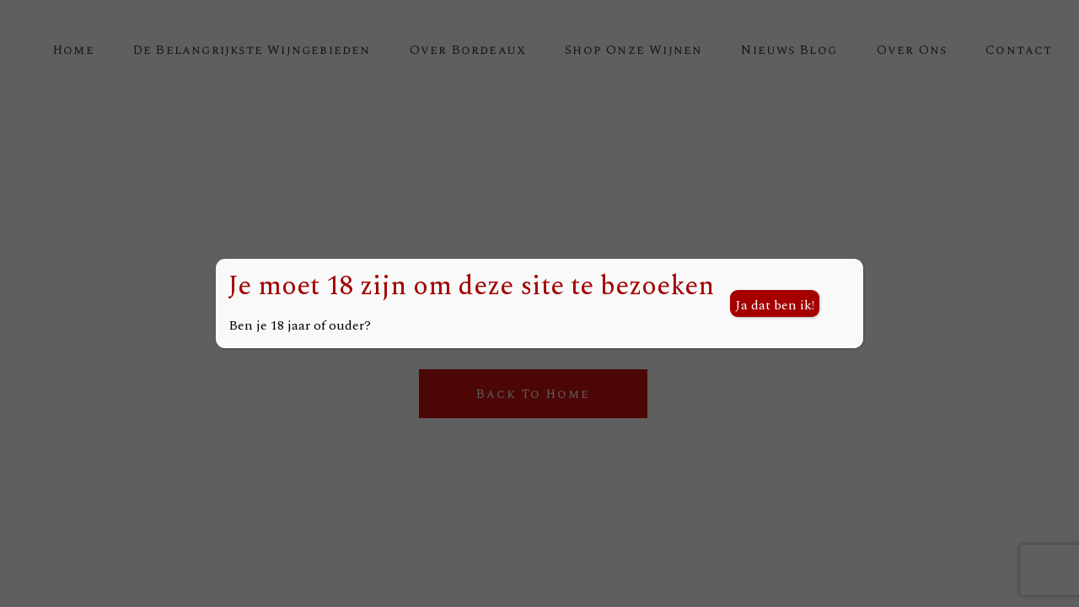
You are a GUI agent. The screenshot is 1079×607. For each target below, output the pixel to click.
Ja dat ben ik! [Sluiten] (774, 305)
